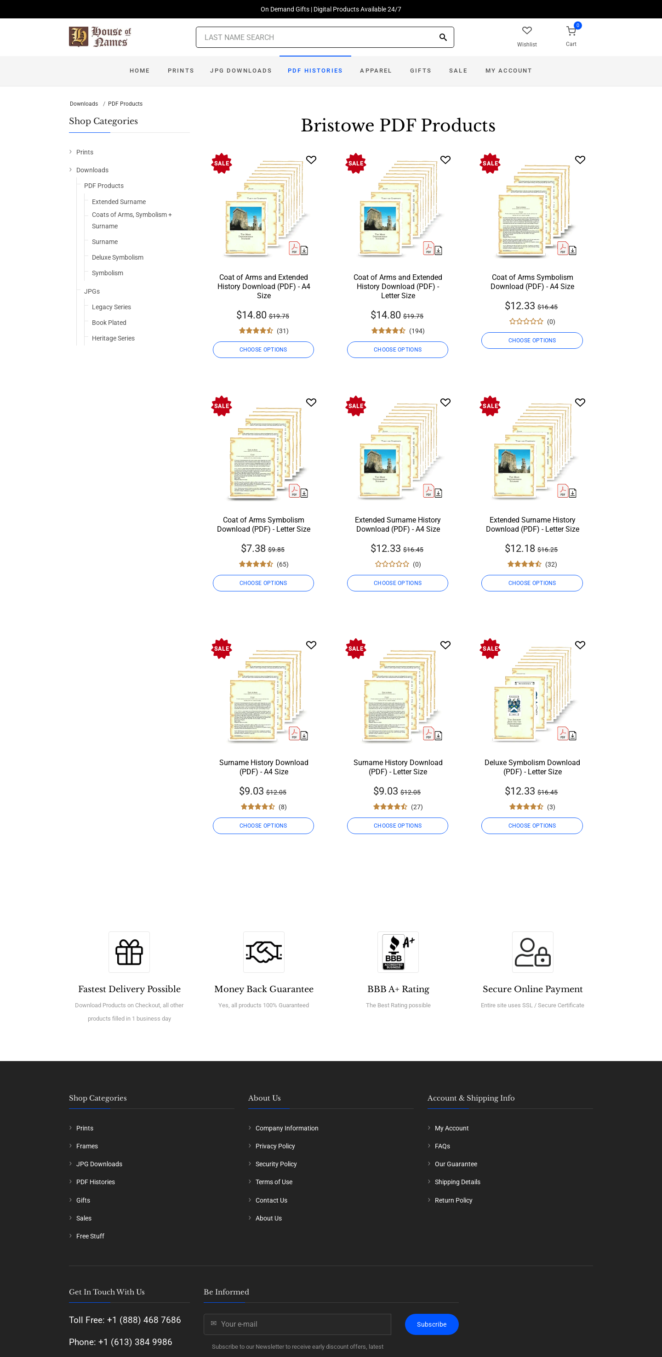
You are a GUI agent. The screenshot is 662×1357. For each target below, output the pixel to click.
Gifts (421, 70)
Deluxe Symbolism (117, 257)
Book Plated (109, 322)
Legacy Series (111, 307)
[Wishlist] (311, 159)
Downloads (84, 104)
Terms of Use (274, 1182)
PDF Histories (315, 70)
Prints (181, 70)
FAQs (442, 1146)
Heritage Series (113, 338)
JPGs (92, 291)
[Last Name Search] (325, 37)
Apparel (376, 70)
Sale (458, 70)
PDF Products (125, 104)
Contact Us (271, 1200)
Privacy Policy (275, 1146)
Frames (87, 1146)
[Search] (443, 38)
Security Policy (276, 1164)
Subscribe (431, 1324)
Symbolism (107, 273)
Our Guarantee (456, 1164)
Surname (105, 241)
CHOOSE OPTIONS (263, 349)
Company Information (287, 1128)
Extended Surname (119, 201)
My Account (509, 70)
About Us (269, 1218)
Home (140, 70)
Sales (83, 1218)
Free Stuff (90, 1236)
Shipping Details (457, 1182)
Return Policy (454, 1200)
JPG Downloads (241, 70)
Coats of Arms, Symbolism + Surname (132, 220)
